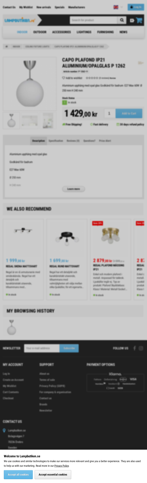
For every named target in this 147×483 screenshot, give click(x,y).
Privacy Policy (61, 465)
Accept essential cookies (53, 474)
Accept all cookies (18, 474)
